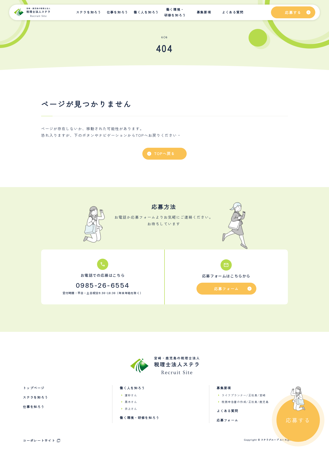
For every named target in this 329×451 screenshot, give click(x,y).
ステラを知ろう (88, 12)
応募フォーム (227, 420)
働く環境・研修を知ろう (175, 12)
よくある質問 (233, 12)
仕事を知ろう (117, 12)
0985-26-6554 (103, 285)
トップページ (34, 388)
